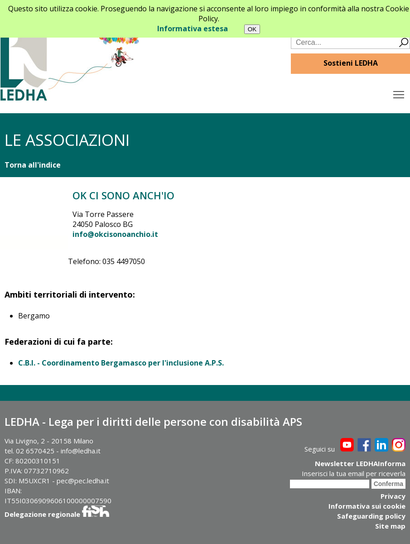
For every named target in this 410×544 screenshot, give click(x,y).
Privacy (393, 496)
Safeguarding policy (371, 515)
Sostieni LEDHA (350, 63)
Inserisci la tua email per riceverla (353, 473)
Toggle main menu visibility (399, 92)
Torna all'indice (33, 165)
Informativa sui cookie (366, 505)
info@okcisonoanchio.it (115, 234)
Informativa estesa (192, 29)
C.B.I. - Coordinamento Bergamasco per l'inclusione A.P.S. (121, 363)
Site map (390, 525)
